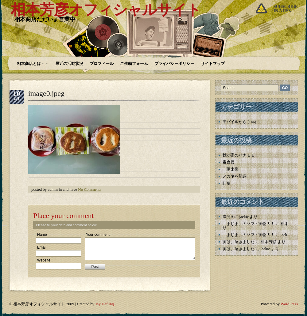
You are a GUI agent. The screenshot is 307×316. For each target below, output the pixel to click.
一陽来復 (231, 169)
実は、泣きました (239, 241)
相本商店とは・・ (33, 63)
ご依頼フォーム (134, 63)
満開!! (228, 216)
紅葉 (227, 183)
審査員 (229, 162)
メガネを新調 (235, 176)
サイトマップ (213, 63)
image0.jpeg (46, 93)
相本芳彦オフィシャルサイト (106, 10)
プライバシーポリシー (174, 63)
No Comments (89, 189)
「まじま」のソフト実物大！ (248, 223)
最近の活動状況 (69, 63)
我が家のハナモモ (239, 155)
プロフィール (102, 63)
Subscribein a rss (286, 8)
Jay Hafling (104, 304)
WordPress (289, 304)
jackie (244, 216)
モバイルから (235, 121)
